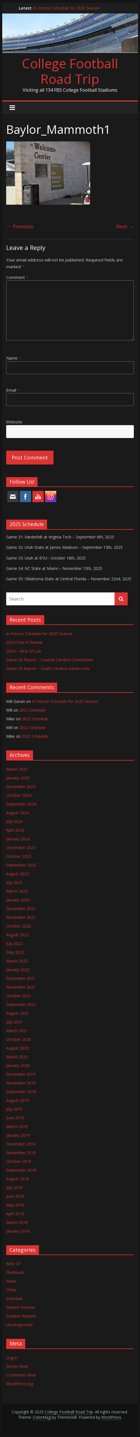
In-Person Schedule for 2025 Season (67, 8)
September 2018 (21, 1170)
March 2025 (17, 769)
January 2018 (18, 1231)
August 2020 (17, 1048)
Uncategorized (19, 1324)
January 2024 (18, 839)
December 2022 (20, 908)
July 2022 (14, 943)
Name (13, 358)
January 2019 (18, 1135)
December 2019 (20, 1074)
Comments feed (21, 1375)
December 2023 (20, 847)
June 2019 (15, 1117)
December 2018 (20, 1144)
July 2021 (14, 1022)
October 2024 (18, 795)
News (11, 1281)
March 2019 (17, 1126)
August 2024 (17, 812)
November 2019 (21, 1083)
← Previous (19, 226)
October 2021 (18, 995)
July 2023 (14, 882)
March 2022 (17, 961)
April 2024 (15, 830)
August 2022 (17, 934)
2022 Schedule (32, 710)
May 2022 (15, 952)
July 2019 (14, 1109)
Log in (11, 1357)
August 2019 (17, 1100)
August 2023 (17, 873)
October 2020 (18, 1039)
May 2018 (15, 1205)
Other (11, 1289)
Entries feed (17, 1366)
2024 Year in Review (24, 642)
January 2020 (18, 1065)
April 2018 (15, 1213)
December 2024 (20, 786)
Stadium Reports (21, 1316)
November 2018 (21, 1152)
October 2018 (18, 1161)
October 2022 (18, 926)
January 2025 (18, 777)
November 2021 (21, 987)
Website (14, 422)
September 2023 (21, 865)
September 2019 (21, 1091)
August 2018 (17, 1178)
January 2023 (18, 900)
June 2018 (15, 1196)
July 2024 (14, 821)
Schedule (14, 1298)
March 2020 (17, 1056)
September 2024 (21, 804)
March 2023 (17, 891)
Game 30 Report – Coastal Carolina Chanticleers (50, 659)
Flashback (15, 1272)
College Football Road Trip (70, 71)
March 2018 (17, 1222)
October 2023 (18, 856)
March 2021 (17, 1030)
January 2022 (18, 969)
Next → (125, 226)
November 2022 (21, 917)
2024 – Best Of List (23, 651)
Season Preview (20, 1307)
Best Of (13, 1263)
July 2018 (14, 1187)
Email (13, 390)
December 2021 (20, 978)
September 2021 (21, 1004)
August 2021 (17, 1013)
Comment (17, 277)
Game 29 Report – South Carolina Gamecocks (48, 668)
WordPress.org (19, 1383)
